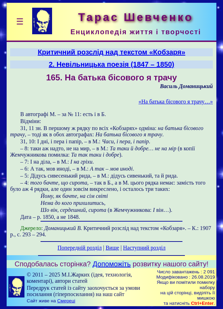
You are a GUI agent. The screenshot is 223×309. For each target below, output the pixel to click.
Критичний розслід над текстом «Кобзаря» (111, 52)
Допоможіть (112, 264)
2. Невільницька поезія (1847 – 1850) (111, 64)
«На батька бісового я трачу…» (175, 102)
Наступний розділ (144, 248)
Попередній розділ (80, 248)
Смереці (66, 300)
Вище (112, 248)
